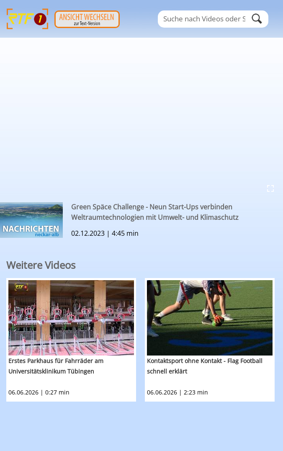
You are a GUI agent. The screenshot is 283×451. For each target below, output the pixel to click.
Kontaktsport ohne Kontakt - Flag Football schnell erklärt (204, 366)
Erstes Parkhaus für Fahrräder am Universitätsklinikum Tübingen (55, 366)
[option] (75, 340)
